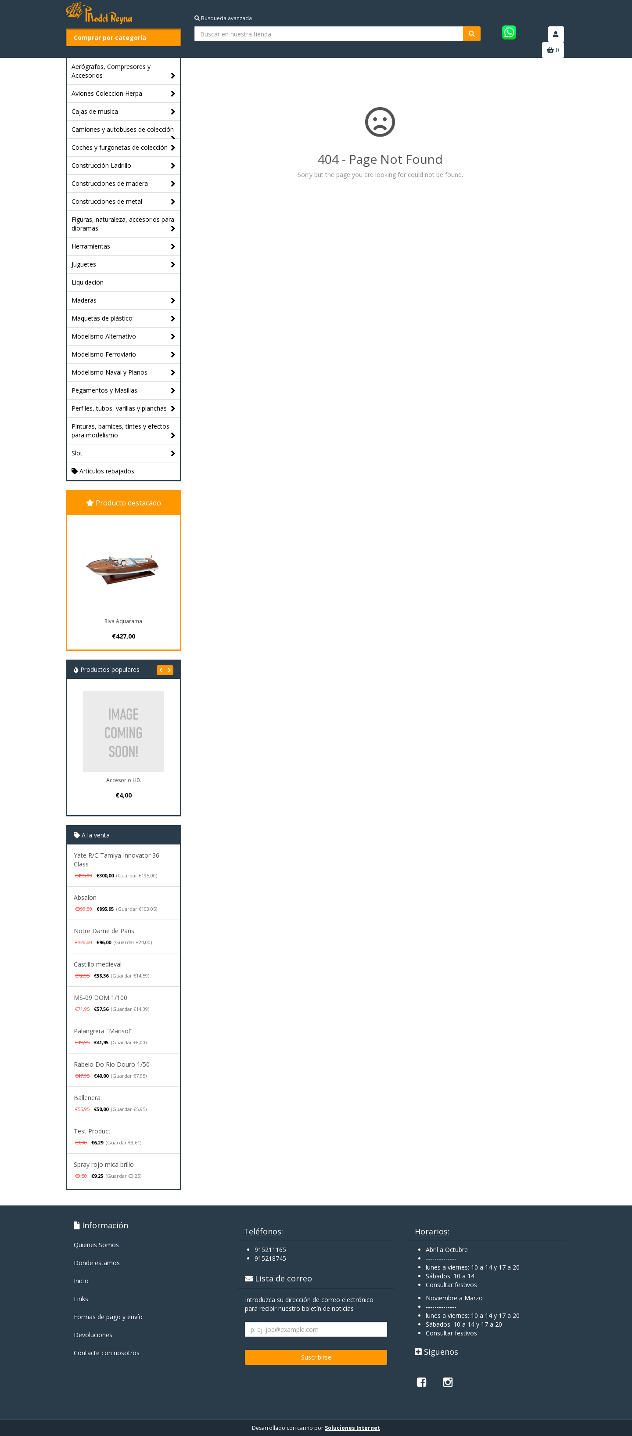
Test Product (92, 1131)
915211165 (270, 1249)
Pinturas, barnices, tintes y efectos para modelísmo (124, 431)
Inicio (81, 1281)
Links (81, 1299)
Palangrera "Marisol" (103, 1031)
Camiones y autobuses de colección (124, 131)
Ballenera (87, 1097)
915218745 (270, 1258)
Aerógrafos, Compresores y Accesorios (124, 71)
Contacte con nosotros (107, 1353)
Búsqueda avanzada (223, 18)
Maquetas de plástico (124, 318)
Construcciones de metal (124, 201)
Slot (124, 453)
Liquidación (88, 282)
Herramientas (124, 246)
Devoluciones (93, 1335)
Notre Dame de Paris (104, 931)
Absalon (85, 897)
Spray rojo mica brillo (104, 1164)
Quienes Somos (96, 1245)
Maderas (124, 300)
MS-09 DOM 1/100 (100, 997)
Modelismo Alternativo (124, 336)
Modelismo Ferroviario (124, 354)
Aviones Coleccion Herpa (124, 93)
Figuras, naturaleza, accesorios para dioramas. (124, 224)
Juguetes (124, 264)
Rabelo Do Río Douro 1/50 (112, 1064)
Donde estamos (97, 1263)
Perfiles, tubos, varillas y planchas (124, 408)
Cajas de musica (124, 111)
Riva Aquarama (123, 621)
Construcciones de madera (124, 183)
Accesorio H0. (123, 780)
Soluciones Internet (352, 1428)
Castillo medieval (98, 964)
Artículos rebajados (103, 471)
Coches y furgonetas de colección (124, 147)
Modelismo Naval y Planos (124, 372)
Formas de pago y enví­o (108, 1317)
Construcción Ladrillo (124, 165)
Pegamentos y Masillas (124, 390)
